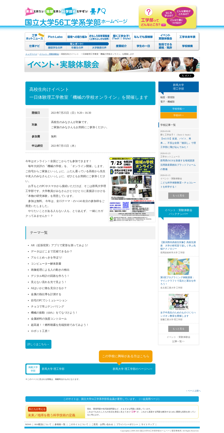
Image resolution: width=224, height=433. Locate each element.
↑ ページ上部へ (193, 391)
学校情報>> (178, 108)
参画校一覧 (60, 424)
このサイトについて (78, 424)
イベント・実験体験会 (49, 54)
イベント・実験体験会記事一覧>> (178, 339)
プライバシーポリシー (127, 424)
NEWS (28, 424)
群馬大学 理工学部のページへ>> (132, 368)
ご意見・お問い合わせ (102, 424)
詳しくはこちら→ (38, 344)
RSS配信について (42, 424)
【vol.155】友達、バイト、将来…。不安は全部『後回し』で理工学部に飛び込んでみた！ (178, 139)
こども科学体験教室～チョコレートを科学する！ (178, 181)
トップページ (31, 54)
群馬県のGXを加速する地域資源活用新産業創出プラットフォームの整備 (178, 161)
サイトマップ (147, 424)
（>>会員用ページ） (149, 398)
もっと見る (178, 195)
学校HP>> (178, 115)
